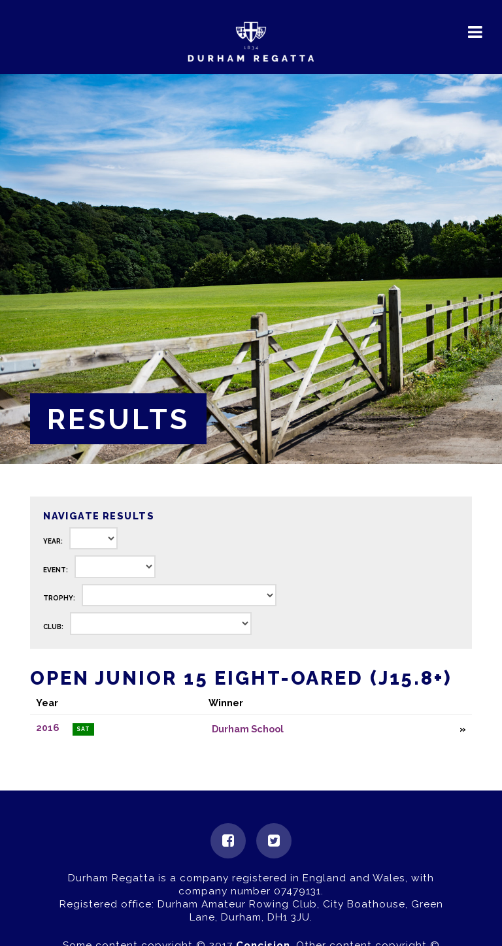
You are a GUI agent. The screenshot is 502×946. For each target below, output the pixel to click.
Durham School (248, 728)
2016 (47, 727)
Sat (83, 729)
